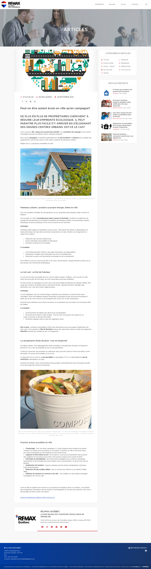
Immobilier (124, 63)
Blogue (112, 4)
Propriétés (99, 4)
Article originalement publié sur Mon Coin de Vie (37, 497)
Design (105, 73)
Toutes (105, 60)
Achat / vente (108, 66)
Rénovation (124, 66)
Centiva (145, 566)
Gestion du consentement (130, 566)
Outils (123, 4)
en (146, 4)
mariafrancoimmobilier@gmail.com (22, 559)
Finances (123, 60)
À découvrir (107, 63)
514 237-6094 (13, 557)
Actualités (106, 70)
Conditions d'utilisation (112, 566)
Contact (135, 4)
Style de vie (27, 97)
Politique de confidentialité (94, 566)
